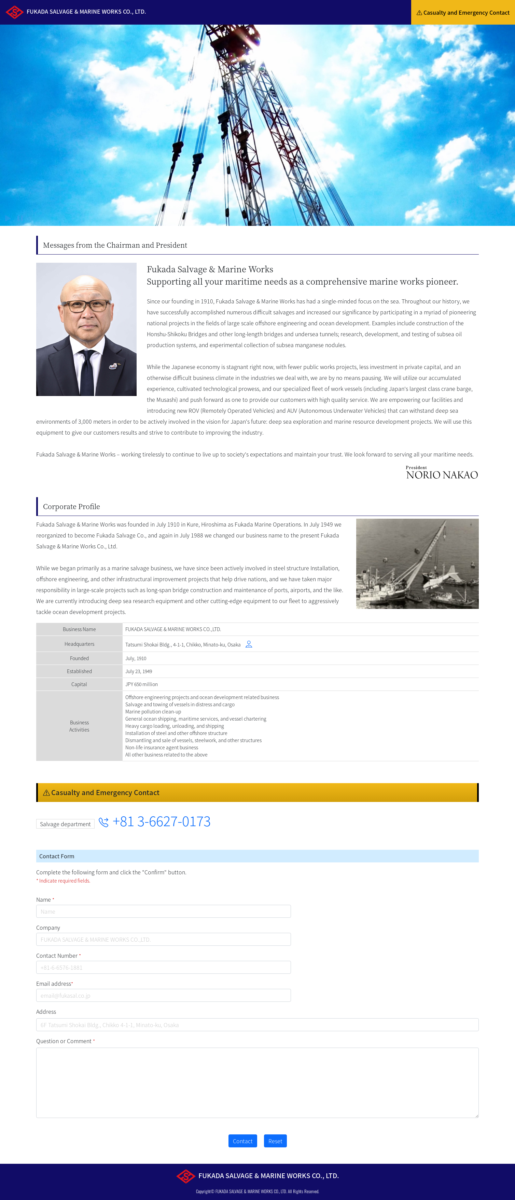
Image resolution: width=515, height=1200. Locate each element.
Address (46, 1011)
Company (48, 927)
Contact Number (58, 955)
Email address (54, 983)
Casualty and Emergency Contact (463, 12)
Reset (275, 1141)
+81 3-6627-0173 (155, 820)
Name (45, 899)
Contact (243, 1141)
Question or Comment (65, 1041)
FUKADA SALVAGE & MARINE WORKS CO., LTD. (251, 1191)
